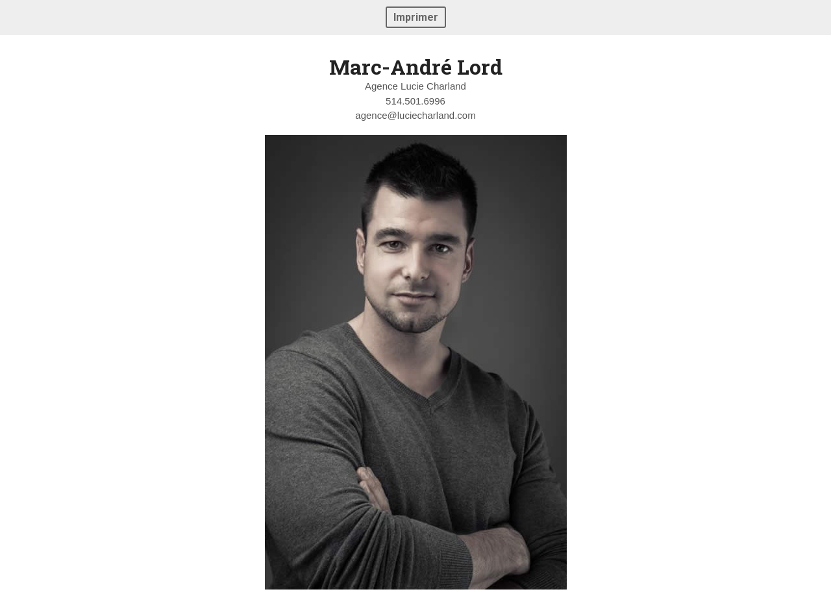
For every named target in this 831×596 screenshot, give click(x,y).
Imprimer (415, 17)
